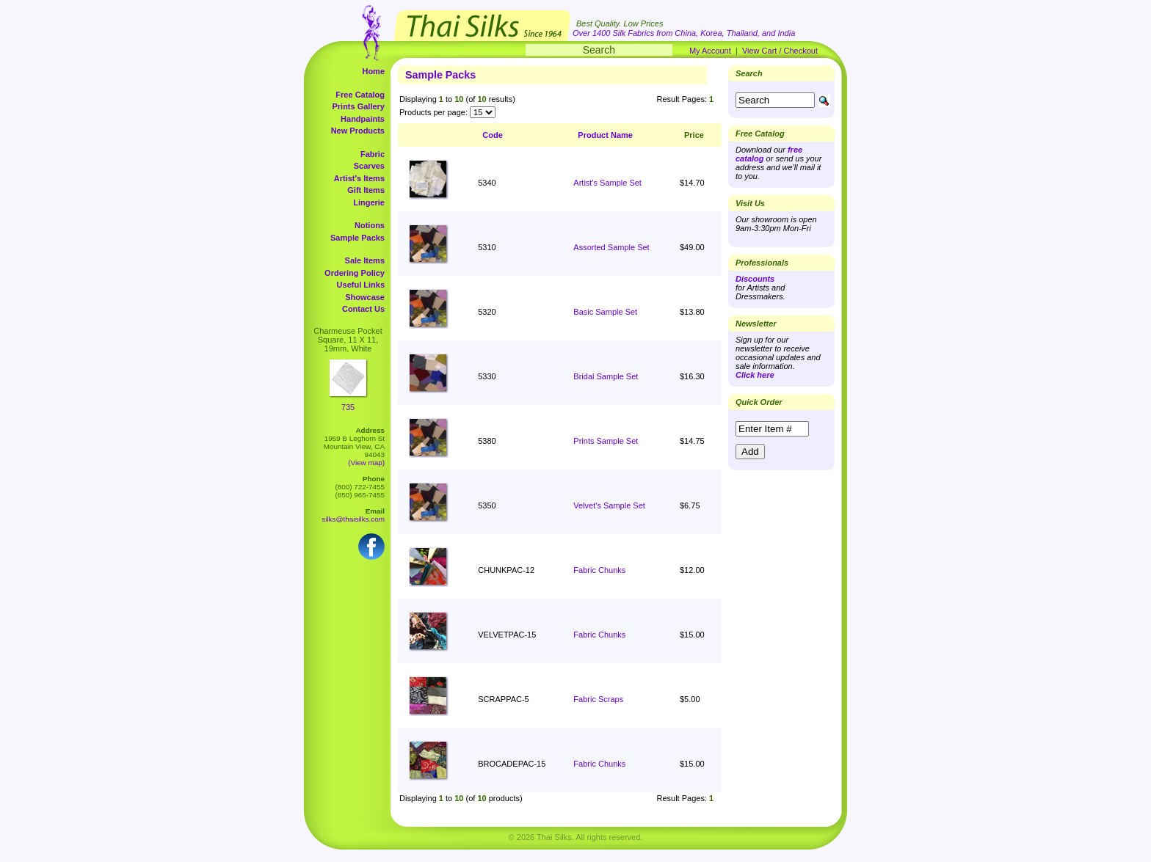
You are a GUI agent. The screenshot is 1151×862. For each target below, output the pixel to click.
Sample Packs (357, 237)
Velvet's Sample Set (609, 505)
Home (373, 71)
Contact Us (363, 308)
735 (348, 407)
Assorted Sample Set (611, 247)
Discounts (755, 278)
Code (492, 135)
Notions (370, 225)
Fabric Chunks (599, 570)
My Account (710, 50)
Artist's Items (359, 178)
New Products (358, 130)
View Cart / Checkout (780, 50)
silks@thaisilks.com (353, 519)
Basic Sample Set (605, 311)
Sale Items (365, 260)
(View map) (366, 463)
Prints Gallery (358, 106)
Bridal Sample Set (605, 376)
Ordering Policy (354, 273)
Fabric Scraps (598, 699)
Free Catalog (360, 94)
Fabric (372, 154)
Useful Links (361, 284)
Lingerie (369, 202)
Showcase (365, 297)
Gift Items (366, 190)
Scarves (369, 165)
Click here (755, 374)
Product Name (605, 135)
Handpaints (363, 118)
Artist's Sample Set (607, 182)
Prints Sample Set (605, 441)
